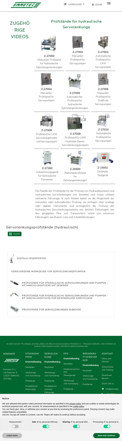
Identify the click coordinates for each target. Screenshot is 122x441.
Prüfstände (30, 380)
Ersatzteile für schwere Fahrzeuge (50, 389)
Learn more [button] (12, 435)
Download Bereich (107, 377)
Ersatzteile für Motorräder (31, 388)
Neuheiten (30, 367)
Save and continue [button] (106, 435)
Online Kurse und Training (107, 368)
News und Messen (106, 360)
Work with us (108, 383)
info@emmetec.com (109, 389)
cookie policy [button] (78, 406)
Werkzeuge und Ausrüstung (32, 374)
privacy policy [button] (75, 404)
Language (74, 4)
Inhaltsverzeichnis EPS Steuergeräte (71, 372)
